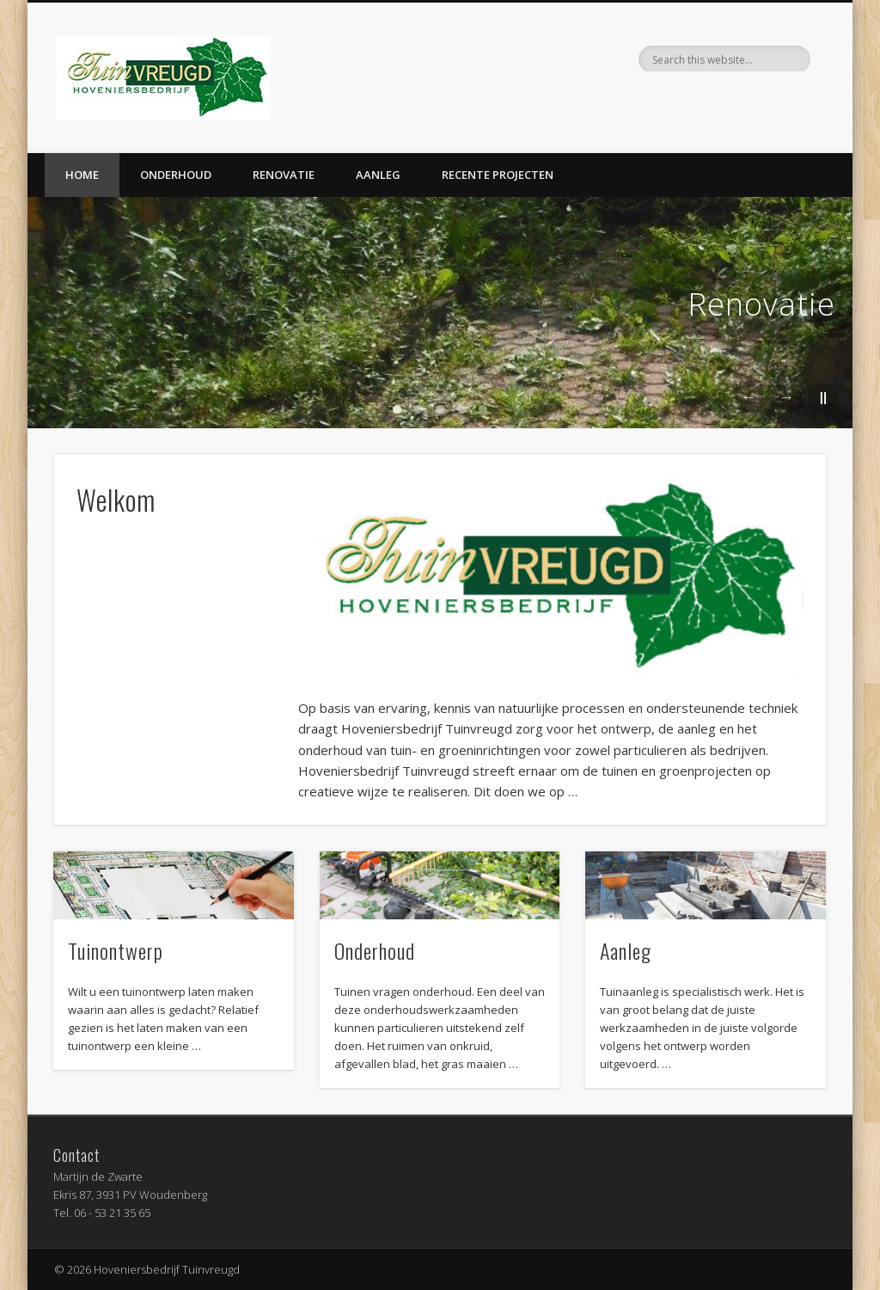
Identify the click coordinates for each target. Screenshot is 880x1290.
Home (82, 174)
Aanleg (378, 174)
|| (823, 397)
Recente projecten (497, 174)
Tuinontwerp (115, 950)
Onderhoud (175, 174)
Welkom (116, 499)
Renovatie (284, 174)
